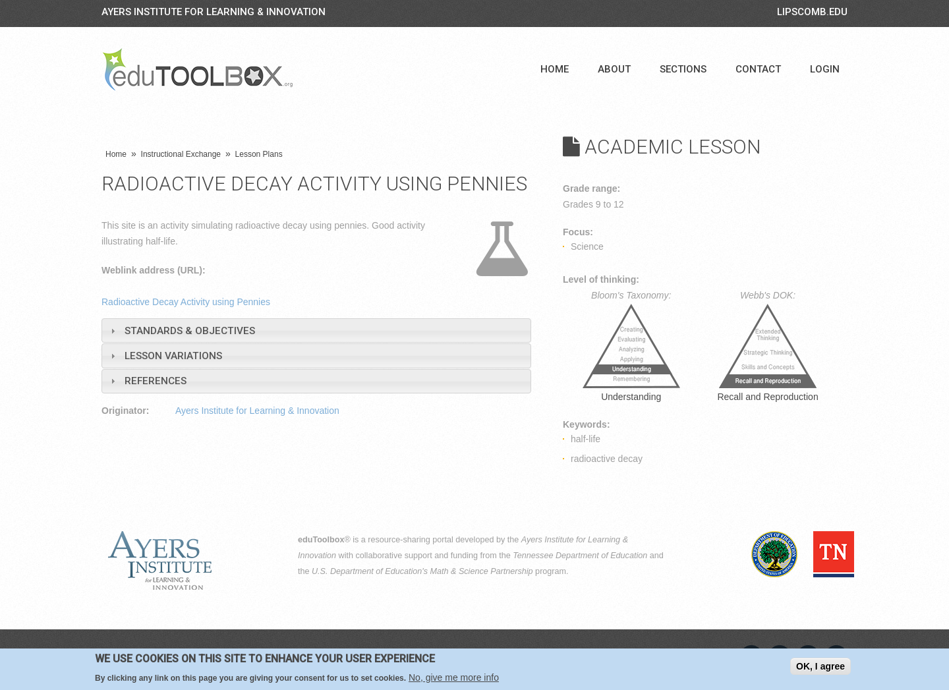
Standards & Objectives (190, 331)
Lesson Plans (259, 154)
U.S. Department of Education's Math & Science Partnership (422, 571)
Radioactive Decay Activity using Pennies (185, 302)
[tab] (316, 330)
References (156, 381)
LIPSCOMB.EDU (812, 12)
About (614, 69)
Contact (758, 69)
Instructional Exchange (181, 154)
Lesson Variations (173, 356)
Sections (683, 69)
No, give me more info (454, 677)
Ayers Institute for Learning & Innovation (213, 12)
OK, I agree (820, 666)
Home (554, 69)
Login (825, 69)
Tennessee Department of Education (580, 555)
